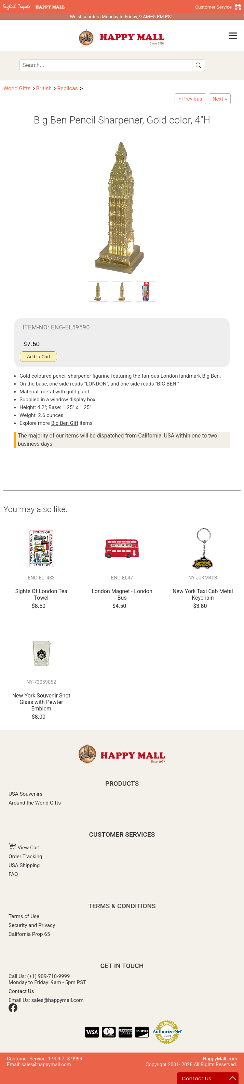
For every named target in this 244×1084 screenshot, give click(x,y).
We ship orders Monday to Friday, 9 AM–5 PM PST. (122, 16)
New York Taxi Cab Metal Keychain (203, 594)
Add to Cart (38, 356)
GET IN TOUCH (122, 966)
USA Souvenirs (25, 794)
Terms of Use (24, 916)
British (44, 88)
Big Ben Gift (64, 423)
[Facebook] (13, 1010)
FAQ (13, 874)
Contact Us (21, 991)
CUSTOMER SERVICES (122, 834)
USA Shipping (24, 865)
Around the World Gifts (35, 803)
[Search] (105, 65)
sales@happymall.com (57, 1000)
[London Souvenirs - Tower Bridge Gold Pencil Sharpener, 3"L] (220, 98)
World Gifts (16, 88)
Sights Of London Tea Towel (41, 594)
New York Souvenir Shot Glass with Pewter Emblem (41, 702)
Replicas (67, 88)
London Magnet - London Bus (122, 594)
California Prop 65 (29, 934)
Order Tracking (25, 856)
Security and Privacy (32, 925)
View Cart (24, 848)
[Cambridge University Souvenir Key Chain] (190, 98)
